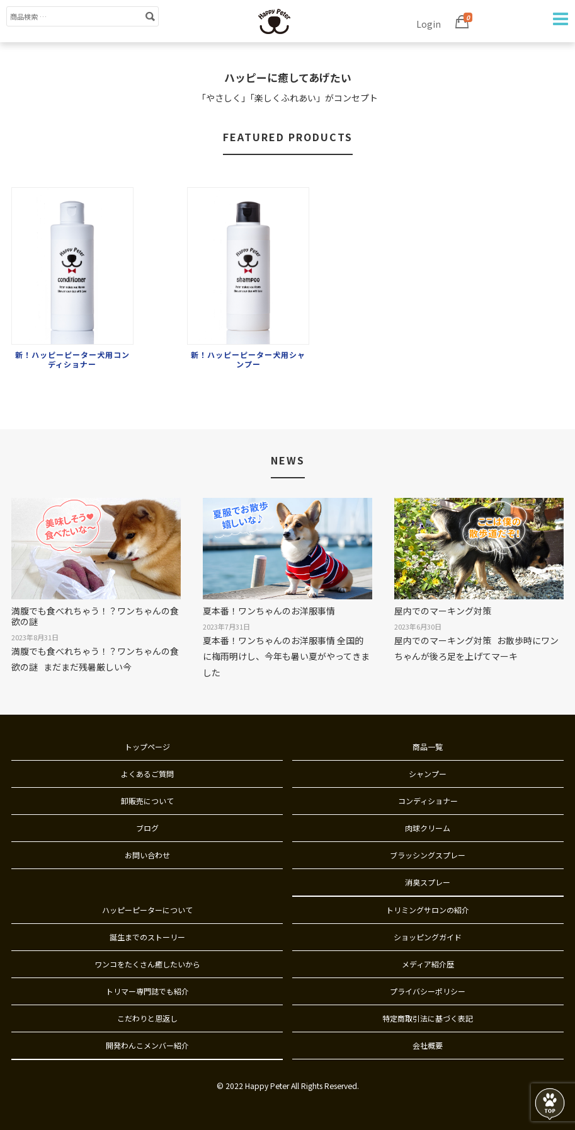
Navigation (559, 19)
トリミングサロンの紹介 (427, 909)
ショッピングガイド (428, 936)
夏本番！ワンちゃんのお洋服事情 (269, 610)
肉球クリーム (427, 827)
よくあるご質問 (147, 773)
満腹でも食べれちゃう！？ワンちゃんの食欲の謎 (95, 616)
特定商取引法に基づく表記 (427, 1018)
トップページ (147, 746)
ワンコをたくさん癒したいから (147, 964)
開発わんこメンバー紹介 (147, 1045)
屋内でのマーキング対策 (442, 610)
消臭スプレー (427, 882)
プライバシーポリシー (427, 991)
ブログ (147, 827)
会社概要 (428, 1045)
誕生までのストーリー (147, 936)
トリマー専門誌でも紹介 (147, 991)
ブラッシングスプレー (427, 855)
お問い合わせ (147, 855)
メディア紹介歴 (428, 964)
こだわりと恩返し (147, 1018)
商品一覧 (428, 746)
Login (428, 24)
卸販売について (147, 800)
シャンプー (428, 773)
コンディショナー (428, 800)
